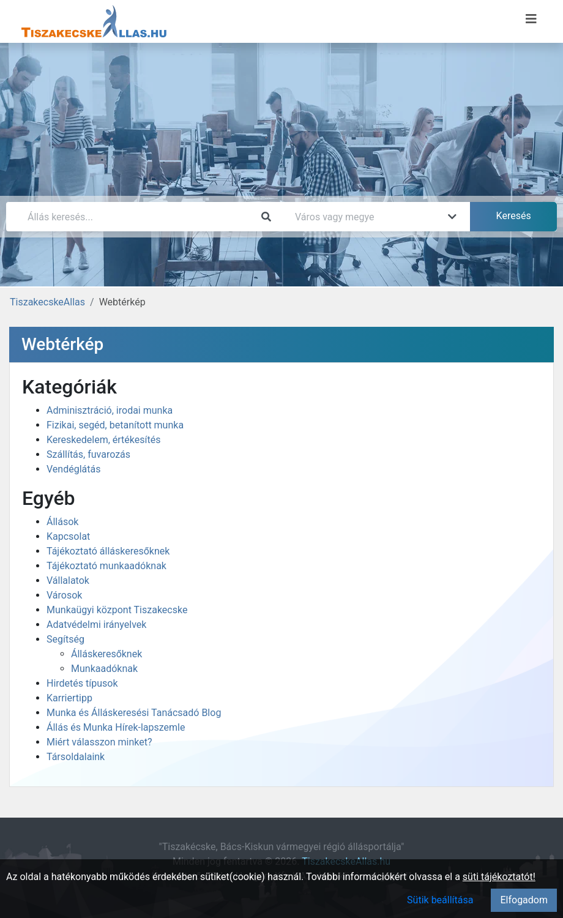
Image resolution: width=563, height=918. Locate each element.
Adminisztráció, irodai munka (110, 410)
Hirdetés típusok (82, 683)
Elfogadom (524, 900)
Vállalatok (68, 580)
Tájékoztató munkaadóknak (106, 566)
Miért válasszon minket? (99, 742)
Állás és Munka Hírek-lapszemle (116, 727)
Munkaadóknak (104, 668)
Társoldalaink (76, 757)
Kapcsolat (68, 536)
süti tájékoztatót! (499, 877)
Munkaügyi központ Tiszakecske (117, 610)
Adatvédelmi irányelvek (96, 624)
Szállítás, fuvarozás (88, 454)
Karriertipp (69, 698)
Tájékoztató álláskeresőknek (108, 551)
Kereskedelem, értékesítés (103, 440)
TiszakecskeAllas (47, 302)
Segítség (65, 639)
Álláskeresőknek (106, 654)
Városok (64, 595)
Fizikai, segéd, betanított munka (115, 425)
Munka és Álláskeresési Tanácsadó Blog (134, 712)
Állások (62, 522)
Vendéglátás (73, 469)
